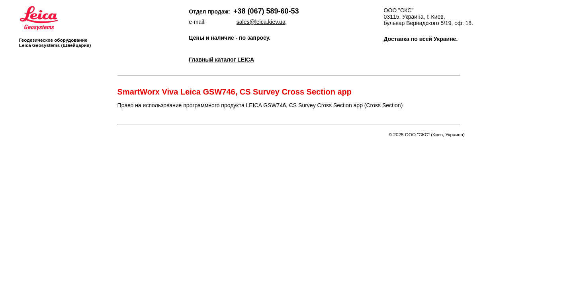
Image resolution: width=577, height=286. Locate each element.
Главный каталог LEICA (221, 59)
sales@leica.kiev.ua (261, 22)
